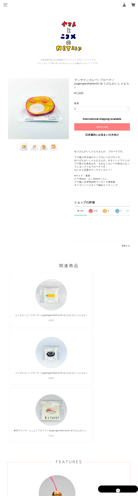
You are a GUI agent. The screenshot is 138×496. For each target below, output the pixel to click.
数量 (76, 103)
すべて (80, 211)
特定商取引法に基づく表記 (69, 474)
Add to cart (102, 126)
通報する (126, 246)
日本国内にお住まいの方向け (102, 134)
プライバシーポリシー (69, 469)
